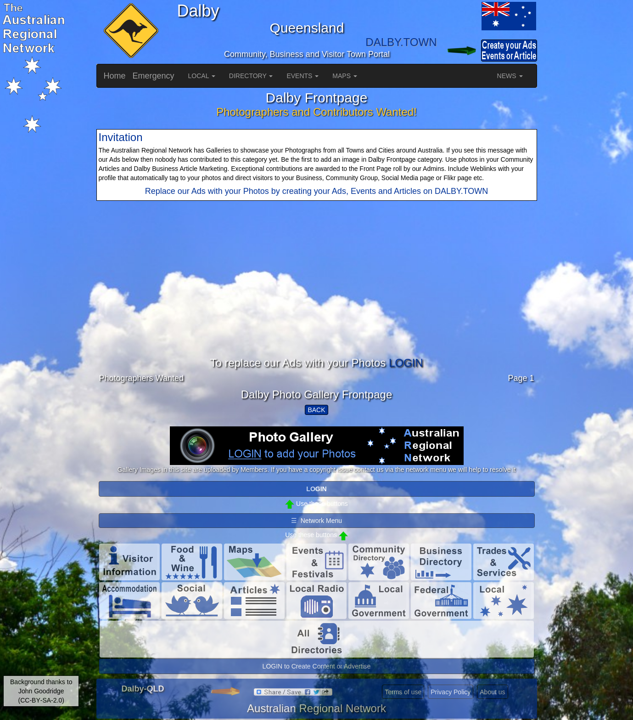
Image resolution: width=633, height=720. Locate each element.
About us (492, 692)
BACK (316, 410)
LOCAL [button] (201, 75)
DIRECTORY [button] (251, 75)
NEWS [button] (510, 75)
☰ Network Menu (316, 520)
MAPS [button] (344, 75)
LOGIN (406, 363)
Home (115, 75)
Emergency (153, 75)
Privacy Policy (451, 692)
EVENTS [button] (302, 75)
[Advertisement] (316, 292)
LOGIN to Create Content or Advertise (317, 666)
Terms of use (403, 692)
